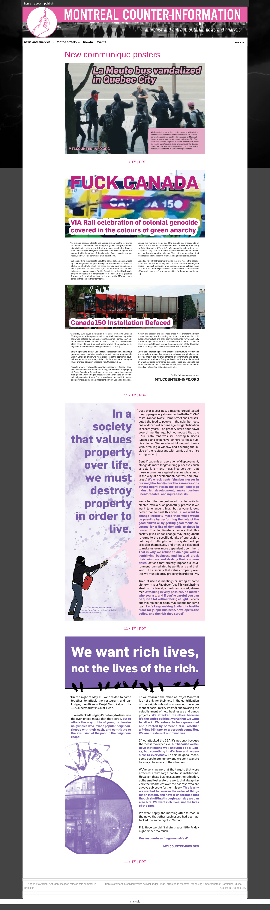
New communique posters (112, 54)
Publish (48, 3)
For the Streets (68, 43)
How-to (88, 42)
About (37, 3)
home (27, 3)
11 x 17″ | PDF (135, 162)
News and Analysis (39, 43)
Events (101, 42)
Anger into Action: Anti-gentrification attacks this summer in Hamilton (60, 885)
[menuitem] (238, 42)
